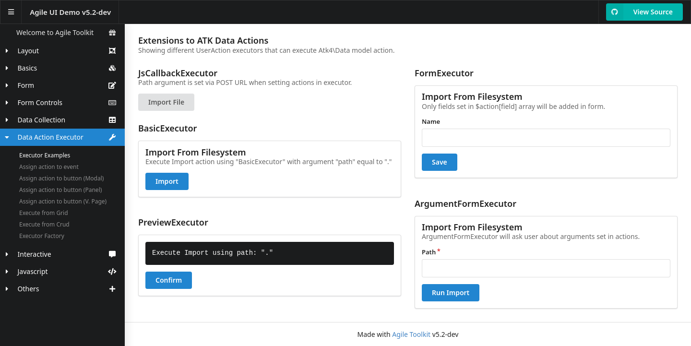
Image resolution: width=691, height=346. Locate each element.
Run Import (450, 292)
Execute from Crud (44, 224)
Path (429, 252)
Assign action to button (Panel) (60, 190)
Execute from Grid (43, 213)
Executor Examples (44, 155)
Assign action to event (49, 167)
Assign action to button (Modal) (61, 178)
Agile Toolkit (411, 334)
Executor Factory (41, 236)
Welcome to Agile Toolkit (66, 32)
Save (439, 162)
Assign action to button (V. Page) (63, 201)
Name (431, 121)
